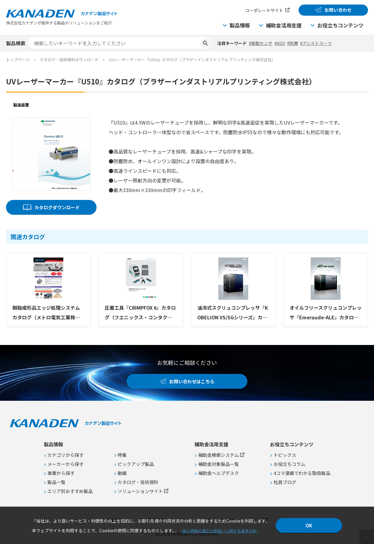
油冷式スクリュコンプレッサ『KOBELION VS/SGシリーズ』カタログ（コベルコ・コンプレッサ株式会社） (232, 313)
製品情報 (240, 25)
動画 (122, 473)
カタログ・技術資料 (138, 482)
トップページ (18, 59)
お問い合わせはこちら (191, 381)
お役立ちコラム (289, 464)
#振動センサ (260, 43)
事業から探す (60, 473)
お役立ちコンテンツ (340, 25)
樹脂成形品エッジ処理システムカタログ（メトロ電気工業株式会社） (46, 313)
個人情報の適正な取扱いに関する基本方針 (219, 531)
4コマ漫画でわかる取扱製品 (302, 473)
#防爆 (292, 43)
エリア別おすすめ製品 (70, 491)
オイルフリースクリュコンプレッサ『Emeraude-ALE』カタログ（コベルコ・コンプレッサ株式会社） (326, 313)
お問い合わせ (338, 10)
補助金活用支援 (284, 25)
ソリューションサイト (140, 491)
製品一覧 (56, 482)
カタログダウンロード (57, 207)
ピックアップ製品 (136, 464)
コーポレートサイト (264, 10)
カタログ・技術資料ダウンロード (69, 59)
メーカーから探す (65, 464)
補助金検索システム (218, 455)
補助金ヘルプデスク (218, 473)
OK (309, 525)
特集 (122, 455)
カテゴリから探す (65, 455)
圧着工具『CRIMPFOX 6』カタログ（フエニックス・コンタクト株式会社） (140, 313)
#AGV (279, 43)
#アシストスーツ (316, 43)
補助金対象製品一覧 (218, 464)
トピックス (285, 455)
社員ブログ (285, 482)
